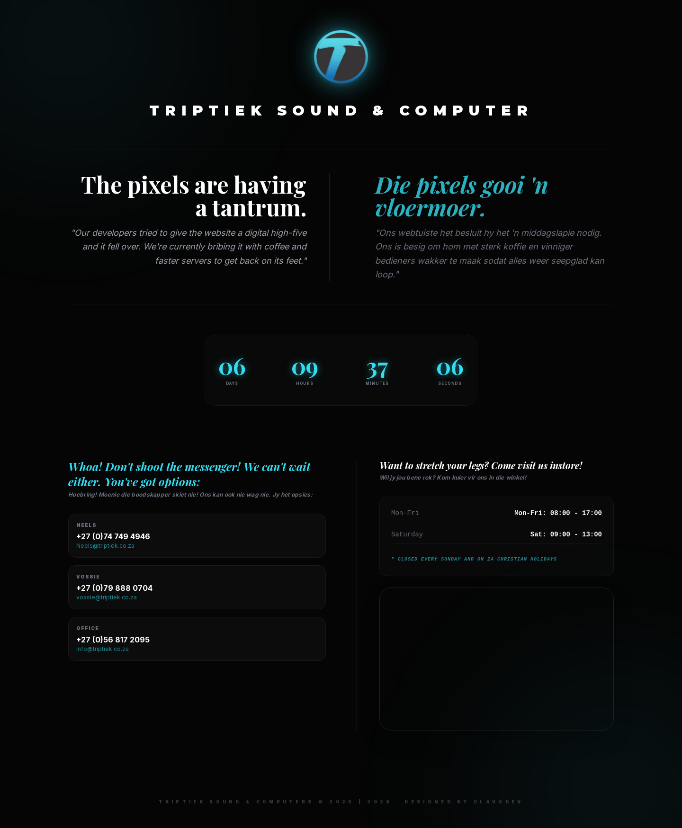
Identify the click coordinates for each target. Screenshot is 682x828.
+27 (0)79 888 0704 (114, 588)
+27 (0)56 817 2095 (113, 639)
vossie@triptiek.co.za (106, 597)
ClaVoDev (498, 801)
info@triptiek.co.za (102, 648)
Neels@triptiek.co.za (105, 545)
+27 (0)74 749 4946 (113, 536)
